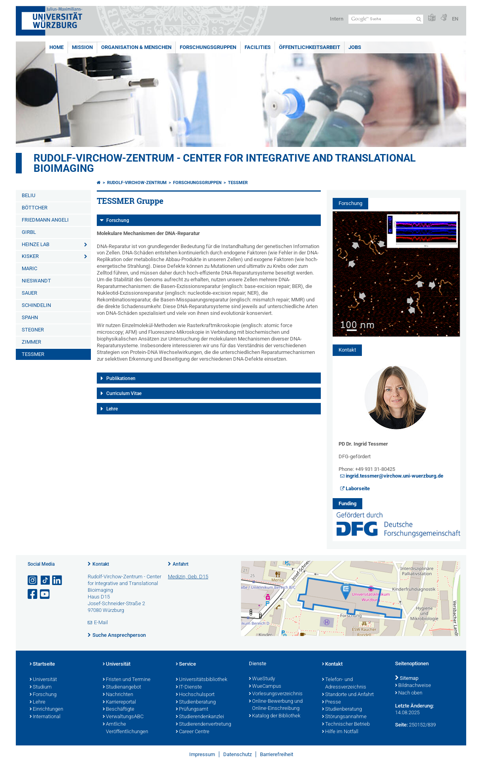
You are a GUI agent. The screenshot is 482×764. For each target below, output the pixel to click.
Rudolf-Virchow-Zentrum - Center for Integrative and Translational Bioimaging (225, 163)
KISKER (30, 256)
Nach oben (408, 693)
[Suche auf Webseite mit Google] (385, 19)
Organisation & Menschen (136, 47)
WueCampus (265, 686)
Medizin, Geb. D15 (188, 577)
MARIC (29, 268)
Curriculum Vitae (123, 393)
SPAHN (30, 317)
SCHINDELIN (36, 305)
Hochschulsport (195, 694)
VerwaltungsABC (123, 717)
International (45, 717)
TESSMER (33, 354)
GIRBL (29, 232)
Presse (331, 702)
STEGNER (33, 330)
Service (186, 664)
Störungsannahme (344, 717)
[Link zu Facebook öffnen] (33, 594)
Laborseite (358, 488)
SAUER (29, 293)
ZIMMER (31, 342)
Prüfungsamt (192, 709)
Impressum (202, 754)
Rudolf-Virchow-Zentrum (137, 182)
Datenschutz (237, 754)
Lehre (112, 409)
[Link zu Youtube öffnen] (45, 594)
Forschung (117, 220)
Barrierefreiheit (276, 754)
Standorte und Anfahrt (348, 694)
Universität (43, 679)
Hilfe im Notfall (340, 732)
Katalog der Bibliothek (274, 716)
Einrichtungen (46, 709)
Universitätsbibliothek (201, 679)
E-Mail (101, 622)
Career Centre (192, 732)
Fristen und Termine (127, 679)
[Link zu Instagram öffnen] (33, 580)
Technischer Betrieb (346, 724)
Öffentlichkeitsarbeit (309, 47)
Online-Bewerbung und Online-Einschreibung (276, 705)
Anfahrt (180, 564)
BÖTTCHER (34, 208)
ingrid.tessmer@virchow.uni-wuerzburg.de (394, 476)
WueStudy (262, 679)
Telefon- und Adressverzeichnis (344, 683)
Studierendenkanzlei (200, 717)
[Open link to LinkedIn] (57, 580)
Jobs (354, 47)
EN (455, 19)
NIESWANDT (36, 281)
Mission (82, 47)
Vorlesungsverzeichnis (276, 694)
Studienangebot (122, 687)
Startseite (42, 664)
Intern (336, 19)
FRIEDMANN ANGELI (45, 220)
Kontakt (100, 564)
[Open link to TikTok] (45, 580)
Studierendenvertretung (203, 724)
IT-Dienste (189, 687)
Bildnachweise (413, 685)
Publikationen (121, 378)
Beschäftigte (118, 709)
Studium (41, 687)
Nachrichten (118, 694)
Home (56, 47)
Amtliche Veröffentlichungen (125, 728)
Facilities (258, 47)
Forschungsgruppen (208, 47)
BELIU (28, 195)
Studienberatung (196, 702)
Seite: (401, 725)
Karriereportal (119, 702)
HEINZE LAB (35, 244)
